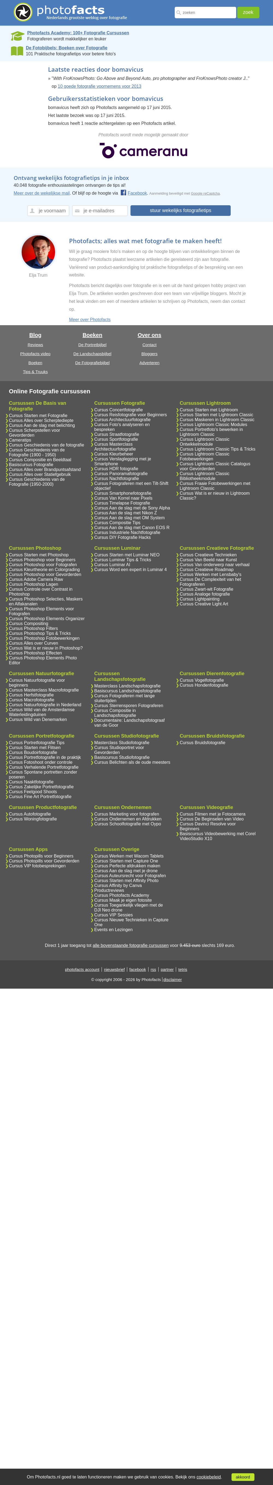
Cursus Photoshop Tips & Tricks (40, 633)
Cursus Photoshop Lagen (33, 584)
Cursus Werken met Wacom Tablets (129, 856)
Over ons (149, 335)
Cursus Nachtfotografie (116, 478)
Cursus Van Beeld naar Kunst (208, 559)
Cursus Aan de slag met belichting (42, 425)
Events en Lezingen (113, 929)
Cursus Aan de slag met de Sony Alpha (132, 508)
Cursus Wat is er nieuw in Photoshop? (46, 648)
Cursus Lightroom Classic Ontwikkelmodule (204, 441)
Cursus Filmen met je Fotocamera (212, 814)
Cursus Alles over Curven (33, 643)
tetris (182, 969)
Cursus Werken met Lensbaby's (210, 574)
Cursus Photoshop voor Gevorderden (45, 574)
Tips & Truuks (35, 371)
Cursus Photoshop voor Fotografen (43, 564)
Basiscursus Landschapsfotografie (127, 691)
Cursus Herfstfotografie (31, 695)
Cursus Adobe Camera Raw (36, 579)
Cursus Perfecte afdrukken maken (127, 866)
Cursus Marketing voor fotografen (126, 814)
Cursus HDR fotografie (116, 468)
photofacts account (82, 969)
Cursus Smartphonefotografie (122, 493)
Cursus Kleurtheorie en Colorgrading (44, 569)
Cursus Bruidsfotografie (202, 742)
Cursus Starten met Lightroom (209, 410)
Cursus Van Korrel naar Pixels (123, 498)
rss (153, 969)
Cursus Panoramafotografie (121, 473)
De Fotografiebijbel (92, 362)
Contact (150, 344)
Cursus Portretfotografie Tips (37, 742)
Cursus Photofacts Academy (121, 895)
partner (167, 969)
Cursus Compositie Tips (117, 522)
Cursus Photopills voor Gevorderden (44, 861)
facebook (137, 969)
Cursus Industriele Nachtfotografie (127, 532)
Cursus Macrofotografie (31, 700)
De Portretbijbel (92, 344)
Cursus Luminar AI (112, 564)
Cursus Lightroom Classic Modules (213, 424)
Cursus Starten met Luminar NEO (126, 555)
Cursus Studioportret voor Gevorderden (119, 750)
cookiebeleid (209, 1477)
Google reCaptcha (205, 193)
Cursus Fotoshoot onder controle (41, 762)
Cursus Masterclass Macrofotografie (44, 690)
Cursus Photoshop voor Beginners (42, 559)
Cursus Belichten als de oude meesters (132, 762)
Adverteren (149, 362)
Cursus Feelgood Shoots (33, 791)
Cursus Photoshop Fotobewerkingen (44, 638)
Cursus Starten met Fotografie (38, 415)
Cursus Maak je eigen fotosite (123, 900)
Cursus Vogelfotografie (202, 680)
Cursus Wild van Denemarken (38, 719)
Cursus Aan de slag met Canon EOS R (132, 527)
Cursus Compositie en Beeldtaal (40, 459)
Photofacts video (35, 353)
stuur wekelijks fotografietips (180, 210)
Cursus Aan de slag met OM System (129, 517)
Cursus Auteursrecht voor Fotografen (130, 875)
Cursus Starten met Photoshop (39, 555)
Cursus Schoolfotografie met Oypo (127, 824)
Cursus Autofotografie (30, 814)
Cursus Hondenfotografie (204, 685)
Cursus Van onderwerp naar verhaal (215, 564)
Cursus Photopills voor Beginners (41, 856)
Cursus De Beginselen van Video (212, 819)
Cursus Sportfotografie (116, 439)
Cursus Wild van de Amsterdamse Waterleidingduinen (42, 712)
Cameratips (20, 440)
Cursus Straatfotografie (116, 434)
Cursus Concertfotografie (118, 410)
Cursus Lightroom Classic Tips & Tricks (217, 449)
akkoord (243, 1477)
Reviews (35, 344)
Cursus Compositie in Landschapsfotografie (115, 713)
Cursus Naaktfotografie (31, 782)
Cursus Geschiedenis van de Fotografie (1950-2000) (37, 482)
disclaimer (173, 979)
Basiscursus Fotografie (31, 464)
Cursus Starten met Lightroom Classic (216, 414)
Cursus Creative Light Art (204, 604)
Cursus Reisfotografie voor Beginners (130, 414)
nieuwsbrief (114, 969)
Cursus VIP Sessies (113, 915)
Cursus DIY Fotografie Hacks (122, 537)
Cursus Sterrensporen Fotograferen (128, 705)
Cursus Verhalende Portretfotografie (44, 767)
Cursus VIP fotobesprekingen (37, 866)
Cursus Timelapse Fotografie (122, 503)
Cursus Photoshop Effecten (35, 653)
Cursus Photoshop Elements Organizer (47, 618)
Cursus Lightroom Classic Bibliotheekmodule (204, 476)
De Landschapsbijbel (92, 353)
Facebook (133, 193)
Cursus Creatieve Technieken (208, 555)
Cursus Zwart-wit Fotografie (206, 589)
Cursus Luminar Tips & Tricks (122, 559)
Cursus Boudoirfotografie (33, 752)
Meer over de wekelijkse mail (42, 193)
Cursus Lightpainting (199, 599)
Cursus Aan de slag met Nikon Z (125, 513)
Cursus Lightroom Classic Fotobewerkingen (204, 456)
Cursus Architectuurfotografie (122, 419)
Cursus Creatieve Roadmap (206, 569)
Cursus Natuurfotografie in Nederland (45, 704)
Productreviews (109, 890)
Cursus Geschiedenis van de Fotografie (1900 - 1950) (37, 452)
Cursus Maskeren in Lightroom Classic (217, 419)
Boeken (35, 362)
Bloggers (149, 353)
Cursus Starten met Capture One (126, 861)
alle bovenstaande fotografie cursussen (130, 945)
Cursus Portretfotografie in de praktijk (45, 757)
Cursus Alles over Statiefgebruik (40, 474)
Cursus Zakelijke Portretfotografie (41, 786)
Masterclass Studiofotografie (121, 742)
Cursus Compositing (28, 623)
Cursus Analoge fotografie (205, 594)
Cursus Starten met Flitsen (35, 747)
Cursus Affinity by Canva (118, 885)
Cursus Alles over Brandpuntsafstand (45, 469)
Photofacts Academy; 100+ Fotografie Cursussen (78, 33)
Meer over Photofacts (90, 319)
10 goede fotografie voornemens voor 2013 (99, 86)
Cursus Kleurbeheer (113, 454)
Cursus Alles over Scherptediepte (41, 420)
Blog (35, 335)
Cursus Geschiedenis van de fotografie (46, 445)
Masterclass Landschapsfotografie (127, 686)
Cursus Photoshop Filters (33, 628)
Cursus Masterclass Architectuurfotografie (115, 446)
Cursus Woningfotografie (33, 819)
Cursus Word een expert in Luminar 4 (130, 569)
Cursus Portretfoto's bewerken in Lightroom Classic (211, 432)
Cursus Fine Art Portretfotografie (40, 796)
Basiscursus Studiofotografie (122, 757)
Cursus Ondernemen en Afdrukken (127, 819)
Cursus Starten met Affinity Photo (126, 880)
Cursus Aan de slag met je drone (126, 870)
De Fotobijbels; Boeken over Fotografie (67, 48)
